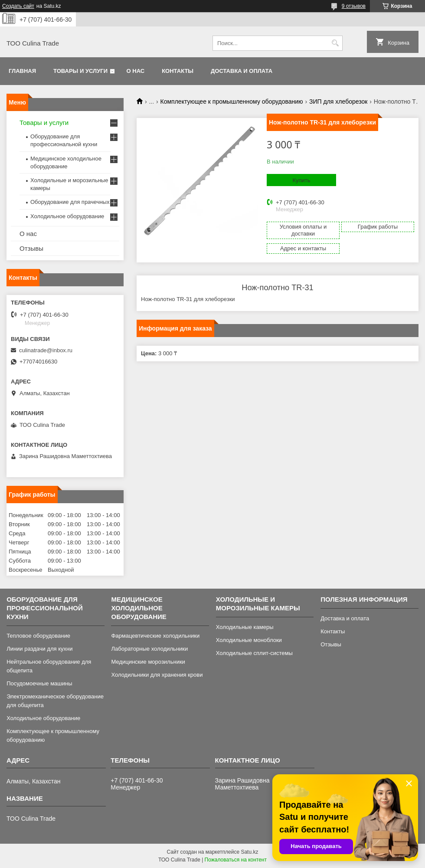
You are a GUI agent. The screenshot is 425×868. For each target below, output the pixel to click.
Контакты (177, 71)
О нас (136, 71)
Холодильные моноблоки (249, 640)
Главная (22, 71)
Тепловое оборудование (38, 635)
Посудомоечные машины (39, 683)
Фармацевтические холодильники (155, 635)
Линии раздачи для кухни (39, 648)
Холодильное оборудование (67, 216)
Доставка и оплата (241, 71)
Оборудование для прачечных (69, 202)
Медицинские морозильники (148, 661)
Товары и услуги (80, 71)
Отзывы (31, 248)
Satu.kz (249, 852)
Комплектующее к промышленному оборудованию (231, 101)
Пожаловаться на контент (236, 860)
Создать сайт (18, 6)
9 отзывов (354, 6)
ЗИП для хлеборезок (338, 101)
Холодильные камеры (245, 627)
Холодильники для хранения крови (157, 674)
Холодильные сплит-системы (254, 653)
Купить (301, 180)
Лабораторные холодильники (149, 648)
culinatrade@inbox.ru (45, 350)
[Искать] (335, 43)
